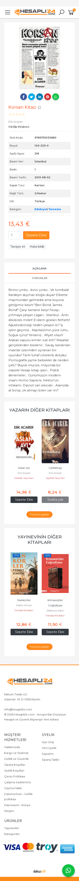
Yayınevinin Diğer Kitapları (39, 539)
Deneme (55, 209)
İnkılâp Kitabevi (24, 610)
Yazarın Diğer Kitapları (39, 410)
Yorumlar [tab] (39, 278)
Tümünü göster (39, 514)
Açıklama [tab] (39, 268)
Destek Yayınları (24, 483)
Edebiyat (41, 209)
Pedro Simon (55, 605)
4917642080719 (38, 704)
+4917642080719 (15, 704)
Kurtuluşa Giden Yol (24, 600)
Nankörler (55, 600)
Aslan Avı (55, 467)
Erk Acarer (24, 478)
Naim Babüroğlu (24, 605)
